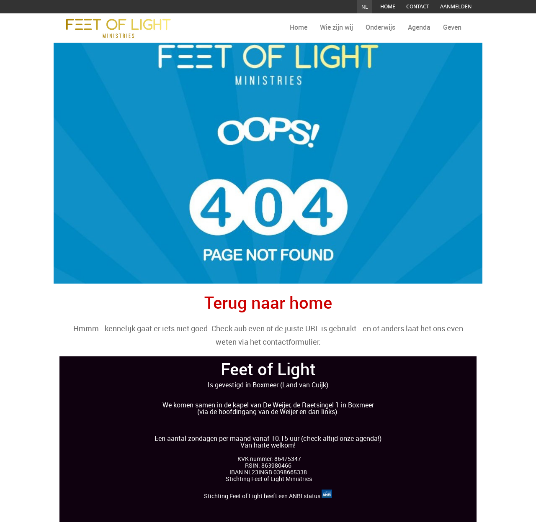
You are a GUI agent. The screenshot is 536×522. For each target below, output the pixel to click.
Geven (452, 27)
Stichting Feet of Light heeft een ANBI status (268, 496)
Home (298, 27)
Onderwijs (380, 27)
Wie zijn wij (336, 27)
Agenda (419, 27)
